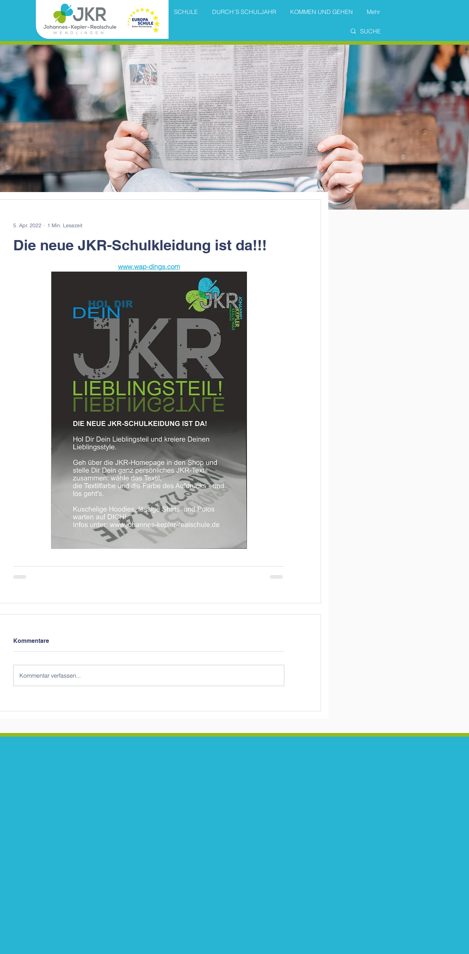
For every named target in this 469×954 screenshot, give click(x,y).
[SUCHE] (377, 31)
